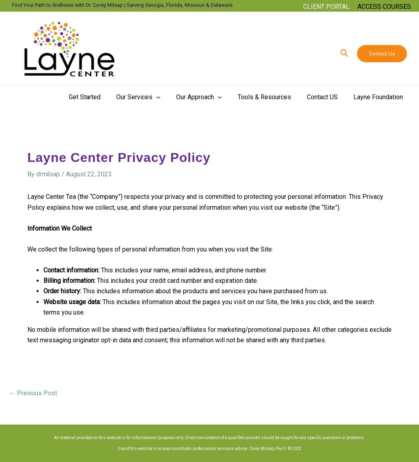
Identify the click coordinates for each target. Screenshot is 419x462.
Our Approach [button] (209, 97)
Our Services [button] (151, 97)
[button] (326, 10)
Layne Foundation (380, 97)
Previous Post (33, 393)
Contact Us (382, 54)
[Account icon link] (384, 7)
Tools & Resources (271, 97)
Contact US (326, 97)
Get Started (101, 97)
